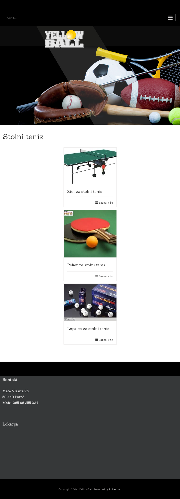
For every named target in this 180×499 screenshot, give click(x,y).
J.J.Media (114, 489)
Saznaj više (106, 202)
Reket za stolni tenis (86, 265)
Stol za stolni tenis (84, 191)
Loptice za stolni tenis (88, 328)
